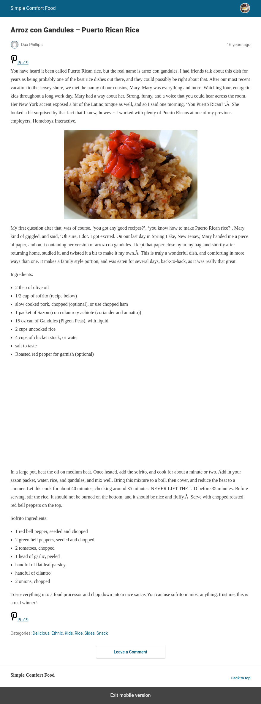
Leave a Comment (130, 652)
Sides (90, 633)
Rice (79, 633)
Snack (102, 633)
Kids (69, 633)
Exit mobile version (130, 695)
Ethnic (57, 633)
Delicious (41, 633)
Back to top (241, 678)
